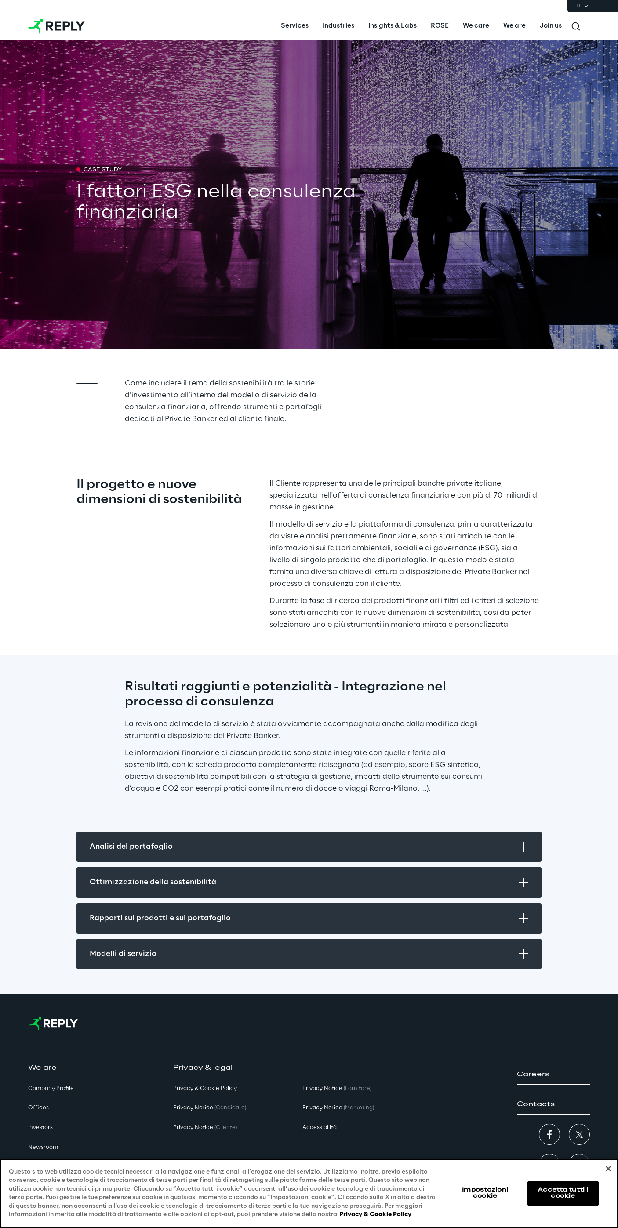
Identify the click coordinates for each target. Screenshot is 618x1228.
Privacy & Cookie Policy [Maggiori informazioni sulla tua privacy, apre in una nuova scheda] (375, 1214)
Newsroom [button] (43, 1147)
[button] (553, 1074)
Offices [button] (38, 1108)
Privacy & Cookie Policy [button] (205, 1088)
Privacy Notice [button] (209, 1108)
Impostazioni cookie (485, 1193)
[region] (309, 1193)
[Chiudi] (608, 1168)
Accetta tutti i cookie (563, 1193)
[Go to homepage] (56, 26)
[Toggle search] (576, 26)
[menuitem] (295, 26)
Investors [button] (40, 1127)
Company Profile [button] (51, 1088)
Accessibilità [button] (319, 1127)
